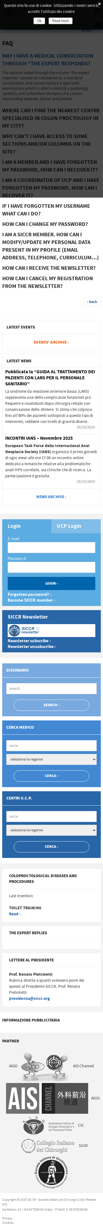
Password (17, 558)
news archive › (51, 497)
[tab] (27, 526)
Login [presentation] (14, 526)
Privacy (7, 1218)
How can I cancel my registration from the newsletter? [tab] (47, 282)
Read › (15, 914)
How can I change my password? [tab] (45, 224)
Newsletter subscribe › (29, 641)
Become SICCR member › (31, 600)
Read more (60, 21)
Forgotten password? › (29, 594)
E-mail (14, 538)
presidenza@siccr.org (29, 998)
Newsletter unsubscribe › (32, 647)
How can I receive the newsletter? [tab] (49, 268)
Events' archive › (51, 342)
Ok (39, 21)
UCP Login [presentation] (69, 526)
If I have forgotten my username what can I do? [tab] (46, 210)
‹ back (92, 301)
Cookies (8, 1222)
